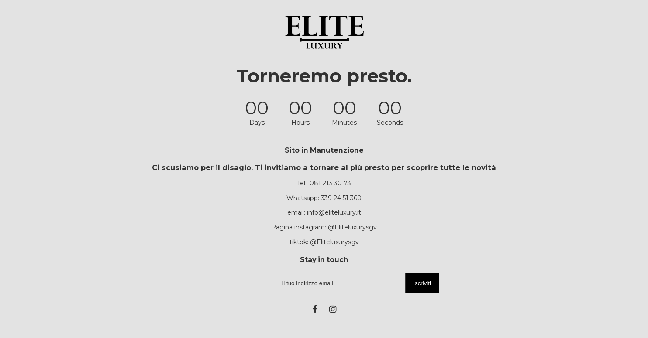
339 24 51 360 (341, 198)
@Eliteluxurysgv (352, 227)
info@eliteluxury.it (334, 212)
